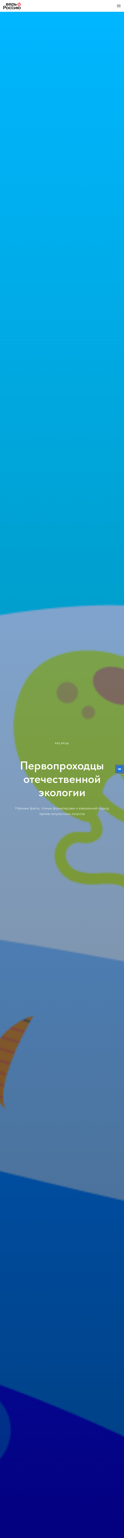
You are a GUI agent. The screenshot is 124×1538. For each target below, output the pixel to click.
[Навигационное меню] (119, 6)
